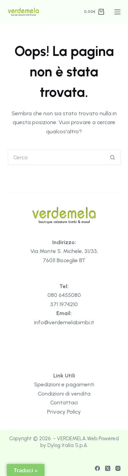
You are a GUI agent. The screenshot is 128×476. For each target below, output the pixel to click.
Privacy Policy (64, 411)
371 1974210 (64, 304)
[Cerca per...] (56, 157)
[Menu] (117, 12)
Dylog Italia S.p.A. (67, 445)
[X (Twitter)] (107, 468)
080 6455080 (64, 295)
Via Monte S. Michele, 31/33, (64, 251)
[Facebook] (97, 468)
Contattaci (64, 402)
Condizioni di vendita (64, 393)
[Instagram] (117, 468)
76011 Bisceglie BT (64, 260)
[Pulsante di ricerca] (112, 157)
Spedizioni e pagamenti (64, 384)
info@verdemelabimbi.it (64, 322)
